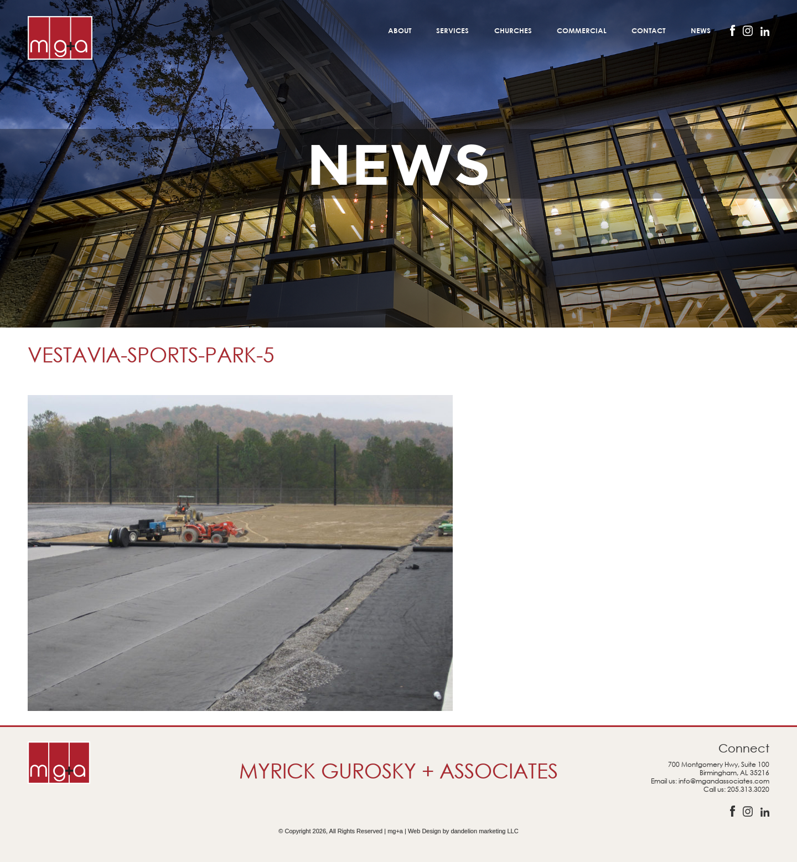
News (701, 30)
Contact (648, 30)
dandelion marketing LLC (484, 831)
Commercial (582, 30)
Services (452, 30)
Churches (513, 30)
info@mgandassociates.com (724, 781)
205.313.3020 (748, 789)
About (399, 30)
